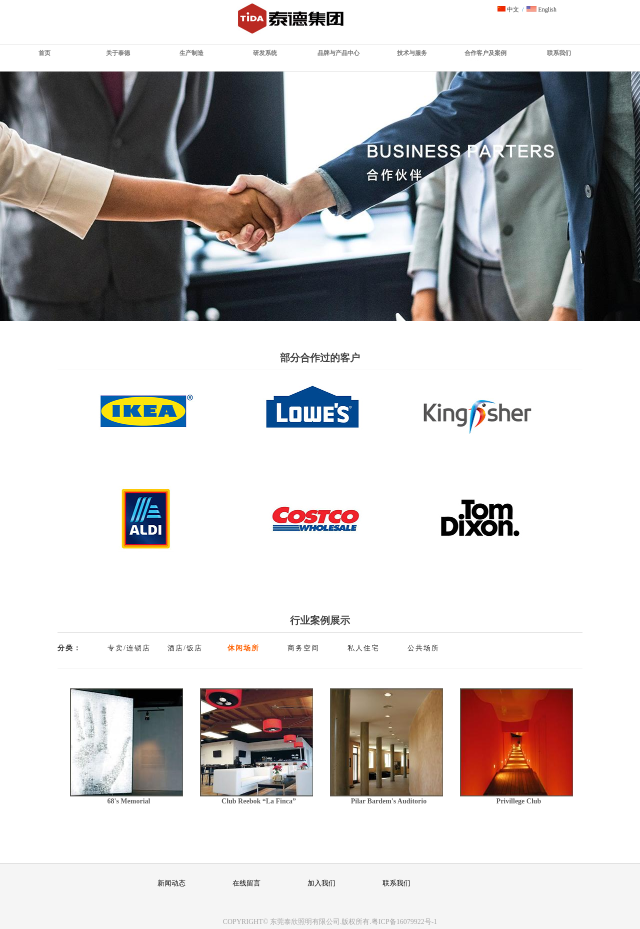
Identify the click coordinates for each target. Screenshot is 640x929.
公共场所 (424, 648)
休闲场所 (244, 648)
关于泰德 (118, 53)
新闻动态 (172, 883)
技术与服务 (412, 53)
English (541, 9)
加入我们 (322, 883)
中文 (508, 9)
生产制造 (192, 53)
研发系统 (265, 53)
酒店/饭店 (185, 648)
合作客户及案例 (485, 53)
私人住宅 (364, 648)
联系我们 (559, 53)
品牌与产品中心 (339, 53)
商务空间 (304, 648)
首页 (44, 53)
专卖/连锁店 (129, 648)
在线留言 (246, 883)
